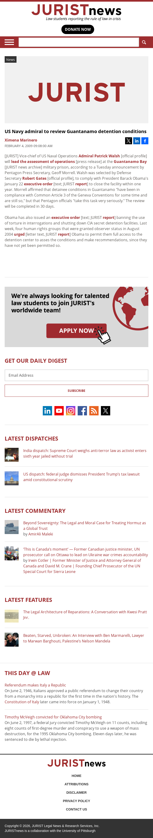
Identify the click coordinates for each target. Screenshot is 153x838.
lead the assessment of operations (43, 161)
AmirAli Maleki (40, 534)
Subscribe (76, 390)
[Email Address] (76, 375)
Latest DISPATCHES (31, 438)
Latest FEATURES (28, 599)
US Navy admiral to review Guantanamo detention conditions (75, 131)
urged (19, 234)
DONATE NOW (78, 29)
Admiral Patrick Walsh (99, 156)
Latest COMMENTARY (35, 510)
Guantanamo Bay (130, 161)
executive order (38, 183)
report (81, 183)
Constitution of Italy (22, 701)
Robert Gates (34, 178)
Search (143, 42)
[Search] (79, 42)
